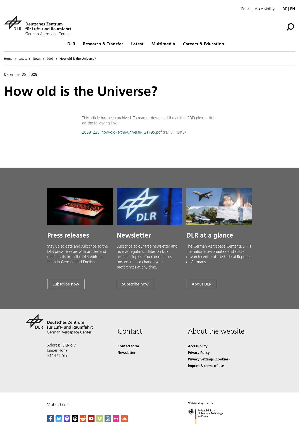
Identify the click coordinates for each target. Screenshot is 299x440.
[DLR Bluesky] (59, 420)
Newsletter (126, 352)
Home (8, 58)
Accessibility (265, 9)
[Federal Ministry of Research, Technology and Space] (209, 427)
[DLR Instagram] (108, 420)
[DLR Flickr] (116, 420)
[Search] (290, 27)
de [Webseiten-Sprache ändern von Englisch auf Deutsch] (284, 8)
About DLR (201, 284)
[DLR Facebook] (50, 420)
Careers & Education (203, 43)
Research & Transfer (103, 43)
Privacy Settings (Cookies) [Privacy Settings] (209, 359)
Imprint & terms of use (206, 365)
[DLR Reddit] (83, 420)
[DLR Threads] (75, 420)
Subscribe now (66, 284)
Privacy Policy (199, 352)
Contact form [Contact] (128, 346)
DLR (71, 43)
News (37, 58)
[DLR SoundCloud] (124, 420)
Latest (137, 43)
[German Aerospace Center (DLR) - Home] (39, 26)
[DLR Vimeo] (99, 420)
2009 (50, 58)
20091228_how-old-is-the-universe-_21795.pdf (122, 132)
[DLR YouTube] (91, 420)
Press (245, 9)
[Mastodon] (67, 420)
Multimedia (163, 43)
